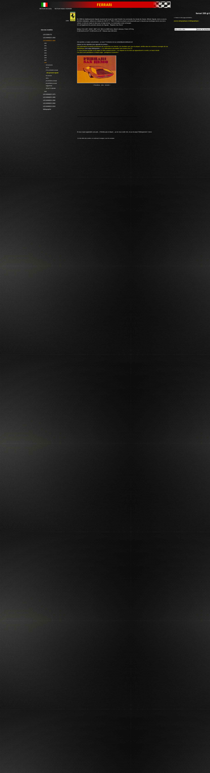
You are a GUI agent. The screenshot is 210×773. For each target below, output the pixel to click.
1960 (44, 43)
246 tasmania (47, 65)
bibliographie (46, 109)
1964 (44, 53)
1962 (44, 48)
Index (102, 85)
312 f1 (45, 67)
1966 (44, 57)
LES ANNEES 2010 (48, 106)
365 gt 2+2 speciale (48, 88)
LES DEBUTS (46, 34)
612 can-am (46, 75)
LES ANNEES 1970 (48, 94)
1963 (44, 50)
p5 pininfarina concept (49, 80)
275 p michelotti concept (49, 70)
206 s (45, 78)
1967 (44, 60)
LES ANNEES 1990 (48, 100)
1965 (44, 55)
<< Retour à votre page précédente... (183, 17)
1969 (44, 91)
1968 (44, 62)
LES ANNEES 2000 (48, 103)
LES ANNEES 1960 (48, 40)
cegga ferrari (46, 85)
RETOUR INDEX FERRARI (63, 8)
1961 (44, 45)
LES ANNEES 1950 (48, 37)
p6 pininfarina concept (49, 83)
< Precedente (96, 85)
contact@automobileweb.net (125, 42)
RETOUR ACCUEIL (46, 8)
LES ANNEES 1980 (48, 97)
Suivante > (107, 85)
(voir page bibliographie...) (93, 48)
